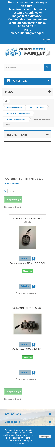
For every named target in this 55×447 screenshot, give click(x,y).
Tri (5, 191)
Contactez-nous (46, 40)
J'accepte (44, 437)
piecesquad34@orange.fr (27, 33)
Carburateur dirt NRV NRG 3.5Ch (27, 220)
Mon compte (12, 421)
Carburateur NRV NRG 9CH (27, 308)
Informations (17, 134)
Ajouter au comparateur (26, 293)
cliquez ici (19, 443)
